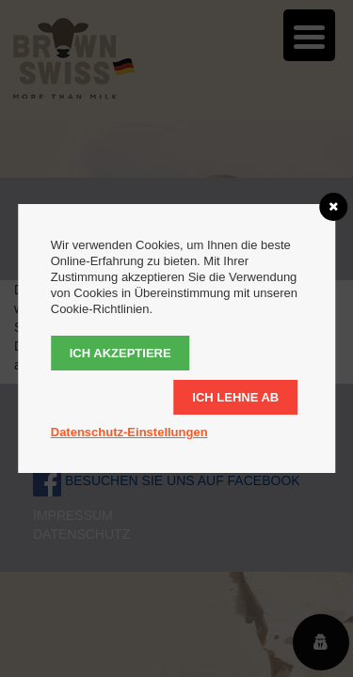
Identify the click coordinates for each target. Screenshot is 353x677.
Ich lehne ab (235, 397)
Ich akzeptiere (120, 353)
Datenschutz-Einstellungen (129, 432)
